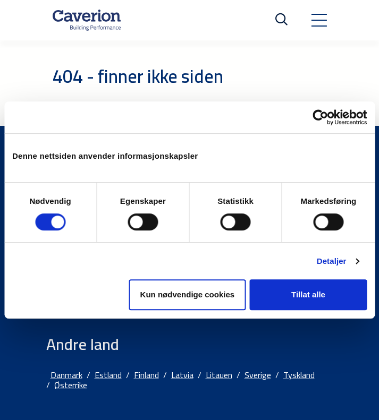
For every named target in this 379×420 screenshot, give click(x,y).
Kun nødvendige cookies (187, 294)
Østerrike (70, 385)
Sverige (258, 375)
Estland (108, 375)
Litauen (219, 375)
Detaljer (332, 260)
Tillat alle (308, 294)
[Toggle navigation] (319, 20)
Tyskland (299, 375)
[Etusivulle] (87, 20)
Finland (146, 375)
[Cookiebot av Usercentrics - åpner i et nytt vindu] (320, 117)
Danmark (66, 375)
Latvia (182, 375)
